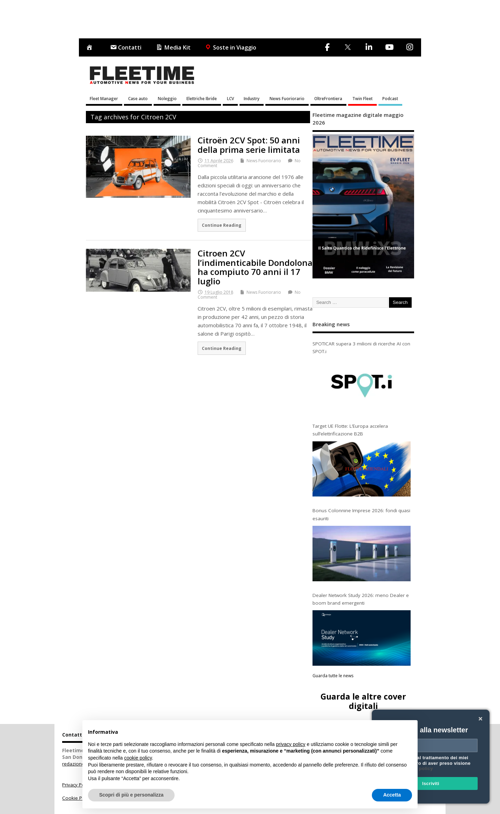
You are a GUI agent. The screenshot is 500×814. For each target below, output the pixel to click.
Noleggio (167, 98)
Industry (251, 98)
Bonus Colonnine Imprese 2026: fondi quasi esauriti (361, 514)
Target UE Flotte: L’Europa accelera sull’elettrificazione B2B (350, 430)
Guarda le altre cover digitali (363, 701)
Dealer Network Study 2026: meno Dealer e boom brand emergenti (360, 599)
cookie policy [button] (138, 758)
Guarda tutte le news (332, 676)
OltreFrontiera (328, 98)
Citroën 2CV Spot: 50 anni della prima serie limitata (249, 144)
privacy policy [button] (291, 744)
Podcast (390, 98)
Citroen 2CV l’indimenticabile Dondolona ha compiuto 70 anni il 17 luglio (255, 266)
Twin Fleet (362, 98)
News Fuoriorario (287, 98)
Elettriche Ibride (201, 98)
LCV (230, 98)
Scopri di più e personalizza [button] (131, 795)
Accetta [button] (392, 795)
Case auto (138, 98)
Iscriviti (430, 783)
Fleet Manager (104, 98)
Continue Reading (221, 225)
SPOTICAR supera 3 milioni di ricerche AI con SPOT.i (361, 347)
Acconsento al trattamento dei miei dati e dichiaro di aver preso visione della (429, 763)
